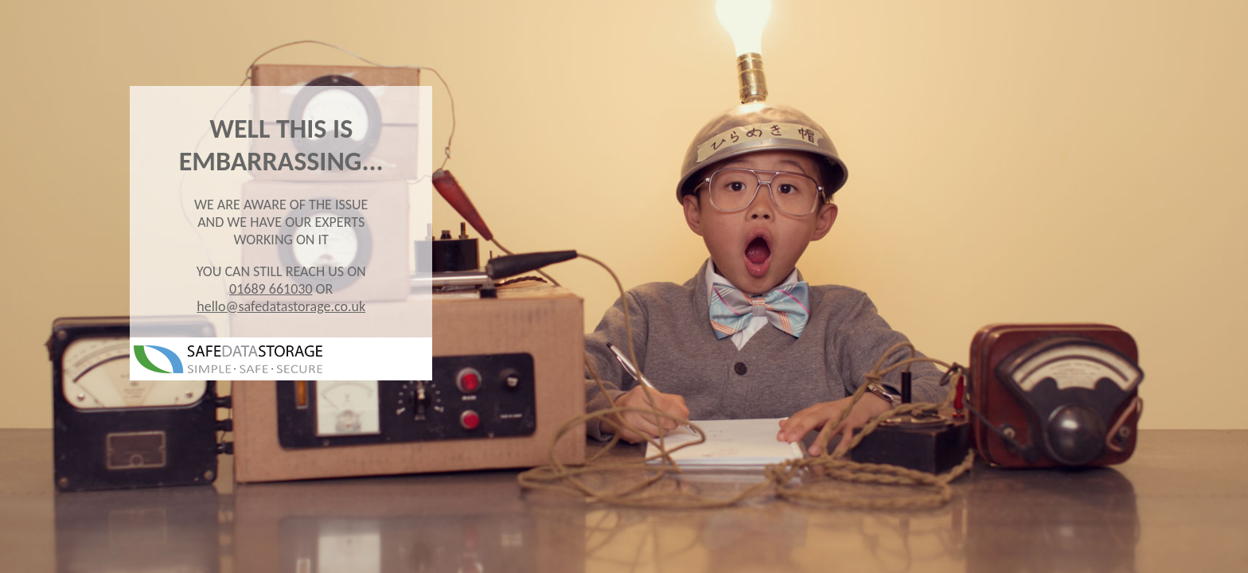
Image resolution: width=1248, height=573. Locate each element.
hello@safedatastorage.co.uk (281, 306)
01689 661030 (270, 289)
